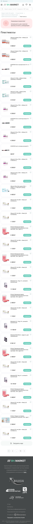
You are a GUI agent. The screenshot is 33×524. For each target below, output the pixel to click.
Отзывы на (16, 515)
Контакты (10, 507)
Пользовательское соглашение (16, 512)
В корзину (27, 46)
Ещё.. (25, 472)
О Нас (9, 504)
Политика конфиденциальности (16, 509)
